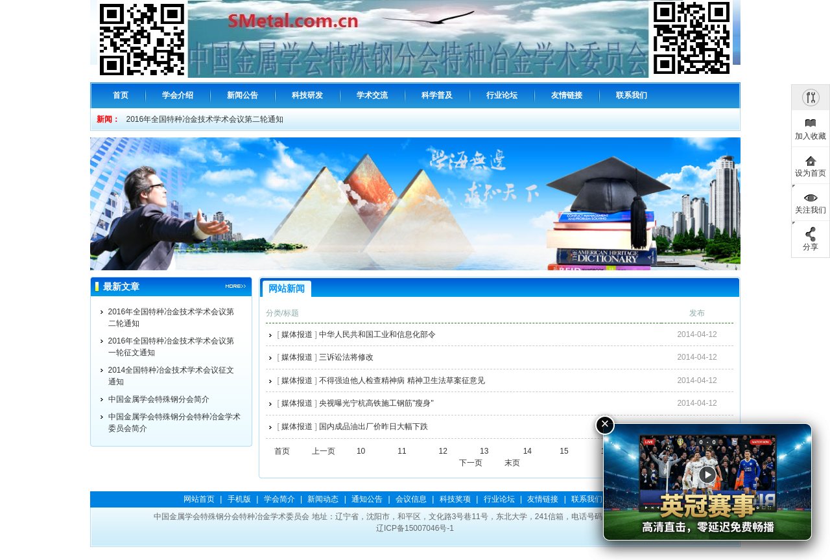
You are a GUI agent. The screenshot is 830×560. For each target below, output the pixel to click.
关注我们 (810, 210)
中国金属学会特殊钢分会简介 (158, 399)
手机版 (239, 499)
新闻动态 (322, 499)
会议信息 (411, 499)
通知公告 (367, 499)
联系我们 (586, 499)
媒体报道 (297, 334)
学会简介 (279, 499)
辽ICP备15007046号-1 (415, 528)
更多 (236, 286)
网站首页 (199, 499)
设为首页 (810, 173)
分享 (810, 246)
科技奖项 (455, 499)
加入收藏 (810, 136)
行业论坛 (499, 499)
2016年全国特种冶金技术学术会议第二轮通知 (205, 119)
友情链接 (542, 499)
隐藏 (810, 97)
